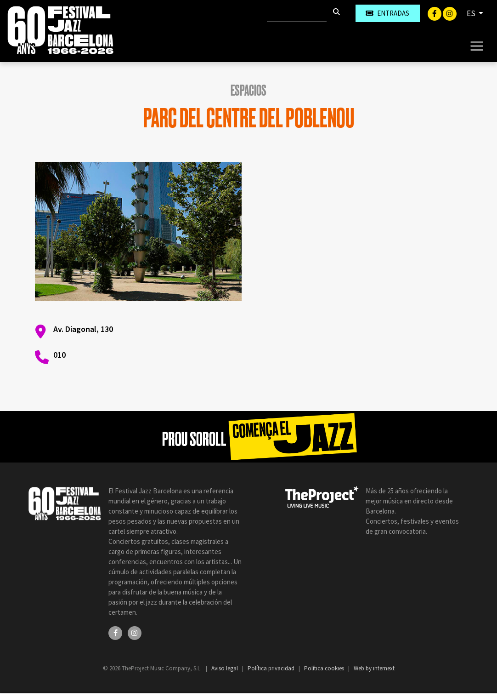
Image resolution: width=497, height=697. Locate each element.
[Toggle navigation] (476, 45)
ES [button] (472, 13)
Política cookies (324, 668)
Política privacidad (272, 668)
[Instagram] (450, 13)
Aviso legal (225, 668)
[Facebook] (435, 13)
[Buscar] (297, 13)
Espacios (248, 91)
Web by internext (374, 668)
